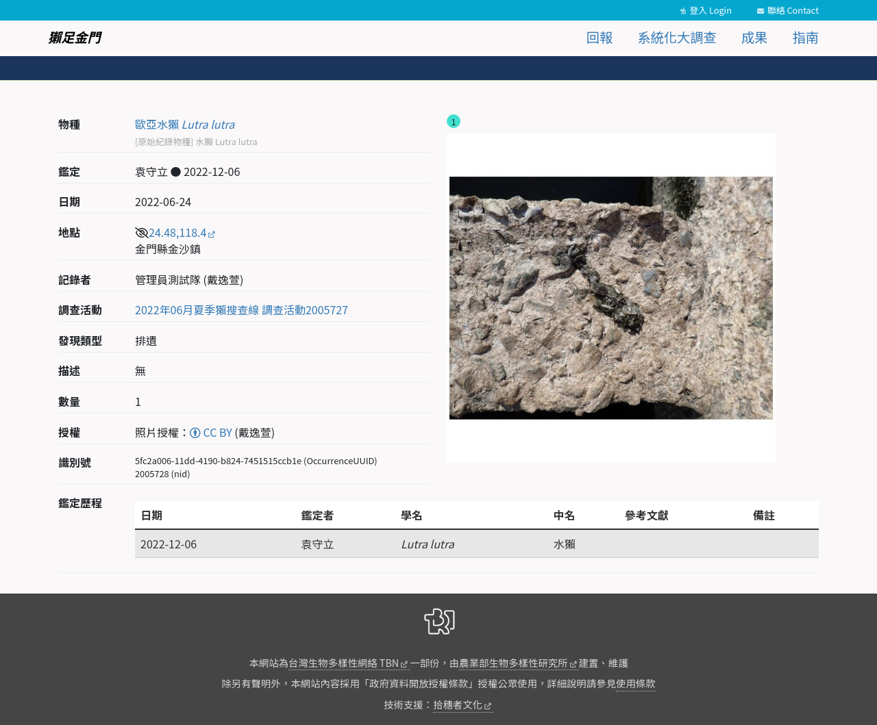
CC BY (211, 432)
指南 (806, 37)
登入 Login (710, 9)
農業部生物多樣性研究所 (513, 662)
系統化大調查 (677, 37)
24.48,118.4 (177, 232)
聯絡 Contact (793, 9)
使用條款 (636, 683)
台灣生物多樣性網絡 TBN (343, 662)
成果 (754, 37)
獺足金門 (74, 37)
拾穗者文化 (457, 704)
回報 (599, 37)
